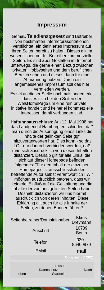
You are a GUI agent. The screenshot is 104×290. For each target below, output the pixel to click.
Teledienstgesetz (46, 36)
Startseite (59, 274)
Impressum (58, 266)
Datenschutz (48, 270)
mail (81, 251)
